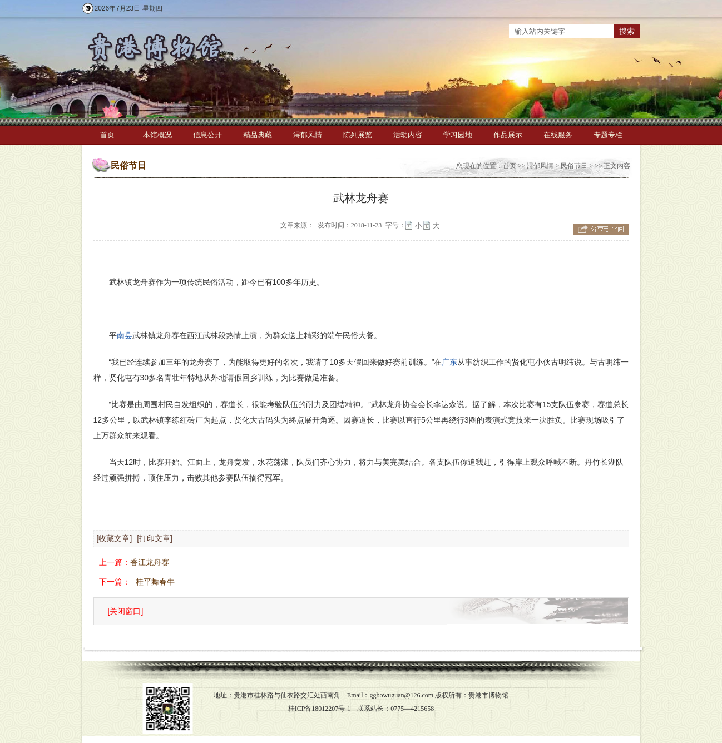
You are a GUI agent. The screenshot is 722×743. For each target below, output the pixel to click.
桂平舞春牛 (155, 581)
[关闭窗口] (126, 611)
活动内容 (407, 135)
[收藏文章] (114, 538)
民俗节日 (574, 166)
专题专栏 (608, 135)
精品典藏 (257, 135)
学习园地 (457, 135)
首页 (107, 135)
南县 (124, 335)
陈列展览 (357, 135)
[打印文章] (154, 538)
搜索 (627, 31)
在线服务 (557, 135)
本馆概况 (157, 135)
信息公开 (207, 135)
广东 (449, 362)
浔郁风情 (307, 135)
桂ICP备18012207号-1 (319, 708)
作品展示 (507, 135)
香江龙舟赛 (149, 562)
